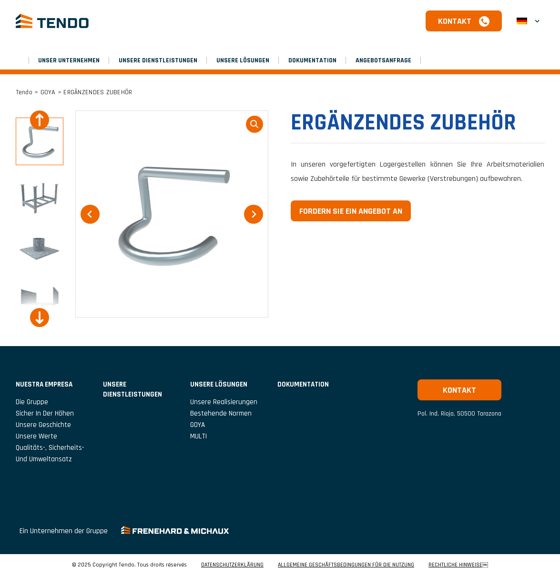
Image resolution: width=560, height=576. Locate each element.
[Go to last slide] (39, 119)
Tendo (24, 92)
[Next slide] (39, 317)
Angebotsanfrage (383, 60)
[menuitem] (528, 21)
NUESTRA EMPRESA (44, 384)
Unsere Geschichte (43, 424)
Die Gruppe (32, 402)
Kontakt (454, 21)
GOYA (48, 92)
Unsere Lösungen (242, 60)
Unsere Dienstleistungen (158, 60)
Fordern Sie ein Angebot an (350, 211)
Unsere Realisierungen (223, 402)
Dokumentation (312, 60)
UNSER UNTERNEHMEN (69, 60)
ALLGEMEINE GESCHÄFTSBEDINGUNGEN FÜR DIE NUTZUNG (346, 565)
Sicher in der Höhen (45, 413)
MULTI (198, 436)
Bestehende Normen (221, 413)
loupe (254, 124)
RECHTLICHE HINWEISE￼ (458, 565)
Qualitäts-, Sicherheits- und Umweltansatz (50, 453)
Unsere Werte (36, 436)
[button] (39, 141)
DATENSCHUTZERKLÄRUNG (232, 565)
